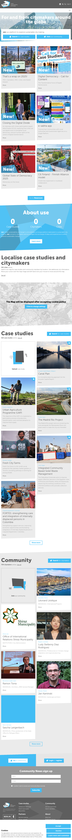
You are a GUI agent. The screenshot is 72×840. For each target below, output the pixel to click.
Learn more (36, 241)
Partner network (23, 819)
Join (53, 36)
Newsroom (36, 198)
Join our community (50, 806)
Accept (58, 826)
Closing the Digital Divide (16, 123)
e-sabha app (45, 126)
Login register (54, 760)
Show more (36, 543)
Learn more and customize (58, 835)
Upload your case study (25, 806)
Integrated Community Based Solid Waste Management (50, 471)
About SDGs (22, 811)
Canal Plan (44, 374)
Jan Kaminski (45, 694)
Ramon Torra (10, 684)
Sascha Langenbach (13, 728)
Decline (59, 831)
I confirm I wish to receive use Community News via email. (29, 786)
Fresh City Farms (11, 463)
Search (19, 36)
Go (18, 760)
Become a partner (23, 817)
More (4, 85)
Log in (69, 4)
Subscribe (36, 790)
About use (48, 817)
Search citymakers (50, 808)
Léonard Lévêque (47, 600)
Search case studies (24, 808)
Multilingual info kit (50, 819)
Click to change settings (36, 306)
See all (3, 275)
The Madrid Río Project (50, 420)
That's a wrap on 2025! (15, 76)
